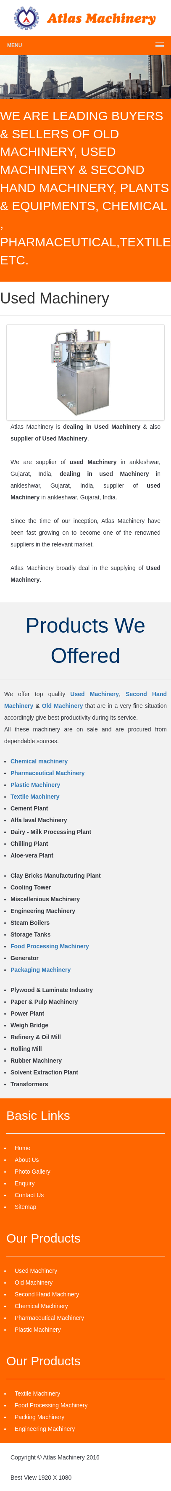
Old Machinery (62, 705)
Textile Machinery (35, 796)
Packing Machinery (39, 1417)
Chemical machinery (39, 761)
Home (22, 1148)
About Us (27, 1159)
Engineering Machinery (45, 1428)
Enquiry (24, 1183)
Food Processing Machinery (50, 946)
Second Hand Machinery (47, 1294)
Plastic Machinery (35, 784)
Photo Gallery (32, 1171)
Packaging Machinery (41, 969)
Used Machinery (94, 694)
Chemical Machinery (41, 1306)
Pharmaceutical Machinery (48, 773)
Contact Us (29, 1195)
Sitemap (25, 1206)
